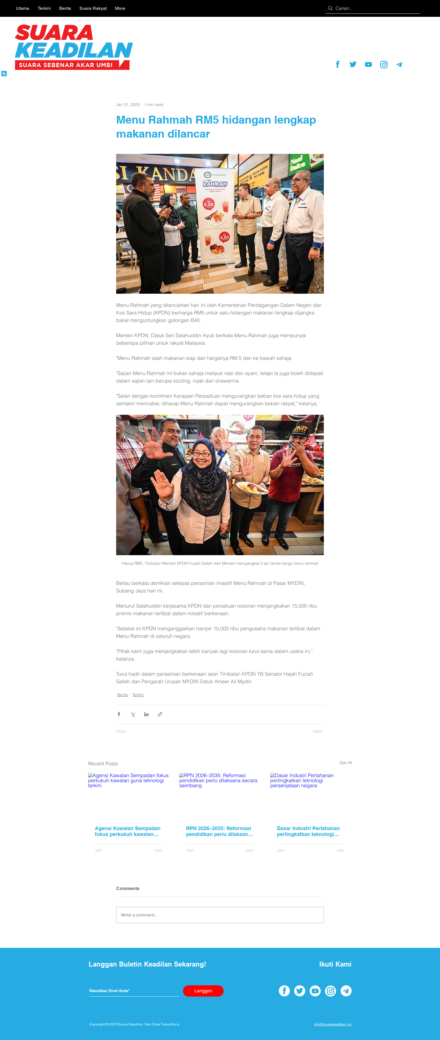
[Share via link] (160, 714)
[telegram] (399, 64)
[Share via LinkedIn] (146, 714)
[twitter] (353, 64)
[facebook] (337, 64)
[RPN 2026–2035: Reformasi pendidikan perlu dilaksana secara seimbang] (220, 796)
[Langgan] (203, 991)
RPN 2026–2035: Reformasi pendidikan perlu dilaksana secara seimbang (218, 831)
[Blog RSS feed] (4, 74)
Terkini (138, 694)
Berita (122, 694)
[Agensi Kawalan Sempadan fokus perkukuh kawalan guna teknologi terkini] (129, 796)
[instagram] (383, 64)
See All (346, 762)
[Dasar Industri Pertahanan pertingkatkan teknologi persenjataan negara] (311, 796)
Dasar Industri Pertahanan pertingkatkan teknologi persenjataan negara (308, 831)
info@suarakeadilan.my (333, 1024)
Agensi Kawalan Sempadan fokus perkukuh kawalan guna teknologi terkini (128, 831)
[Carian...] (372, 8)
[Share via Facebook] (119, 714)
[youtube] (368, 64)
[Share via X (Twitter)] (132, 714)
